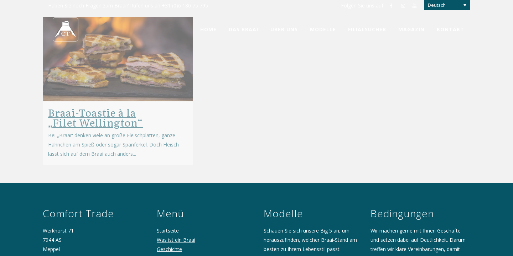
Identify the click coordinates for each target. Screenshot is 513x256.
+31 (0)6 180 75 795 (185, 5)
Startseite (168, 223)
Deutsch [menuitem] (437, 5)
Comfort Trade (174, 251)
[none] (447, 5)
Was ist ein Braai (176, 232)
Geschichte (169, 242)
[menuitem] (447, 5)
